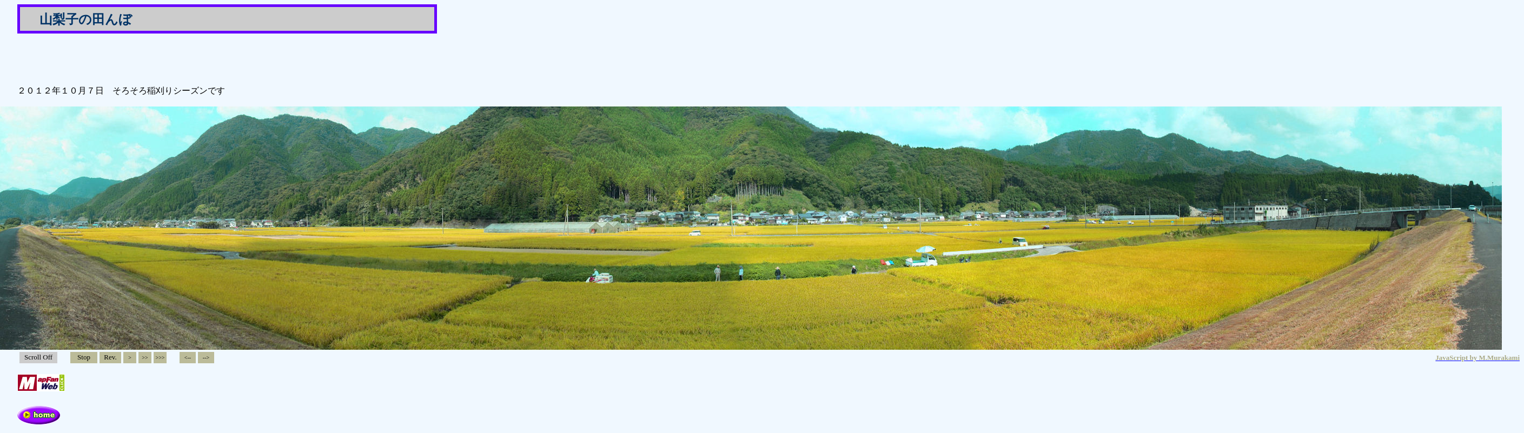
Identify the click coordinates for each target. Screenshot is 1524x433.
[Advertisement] (143, 58)
